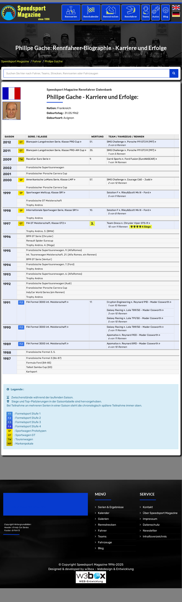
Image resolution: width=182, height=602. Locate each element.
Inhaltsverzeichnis (155, 536)
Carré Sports (115, 158)
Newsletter (150, 530)
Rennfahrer (131, 16)
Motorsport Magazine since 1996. (26, 507)
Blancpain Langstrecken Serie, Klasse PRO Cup (53, 141)
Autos (155, 16)
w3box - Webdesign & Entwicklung (109, 569)
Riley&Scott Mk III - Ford (136, 192)
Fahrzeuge (105, 542)
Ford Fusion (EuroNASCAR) (141, 158)
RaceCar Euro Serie (38, 158)
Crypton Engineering (119, 302)
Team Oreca (115, 223)
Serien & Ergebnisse (111, 507)
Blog (165, 16)
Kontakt (148, 507)
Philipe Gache (54, 61)
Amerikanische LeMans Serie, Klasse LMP (50, 179)
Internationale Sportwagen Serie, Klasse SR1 (52, 210)
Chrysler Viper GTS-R (137, 223)
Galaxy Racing (116, 310)
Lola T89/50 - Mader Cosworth (145, 310)
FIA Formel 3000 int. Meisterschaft (47, 302)
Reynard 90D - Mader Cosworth (141, 335)
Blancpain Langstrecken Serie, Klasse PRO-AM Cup (56, 150)
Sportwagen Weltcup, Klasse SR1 (45, 192)
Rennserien (71, 16)
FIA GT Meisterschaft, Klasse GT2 (46, 223)
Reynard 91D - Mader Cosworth (152, 302)
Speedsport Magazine (15, 61)
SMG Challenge (116, 141)
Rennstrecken (110, 16)
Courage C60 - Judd (139, 179)
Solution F (113, 192)
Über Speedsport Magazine (160, 513)
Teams (145, 16)
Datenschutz (151, 524)
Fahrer (37, 61)
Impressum (150, 519)
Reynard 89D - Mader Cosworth (141, 343)
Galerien (103, 519)
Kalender (103, 513)
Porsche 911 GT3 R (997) (141, 141)
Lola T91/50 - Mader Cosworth (144, 318)
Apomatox (114, 335)
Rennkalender (90, 16)
